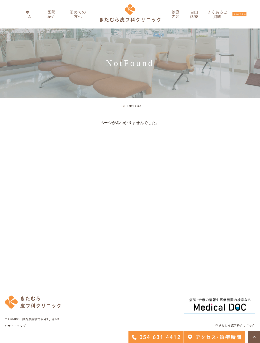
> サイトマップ (15, 326)
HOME (123, 106)
